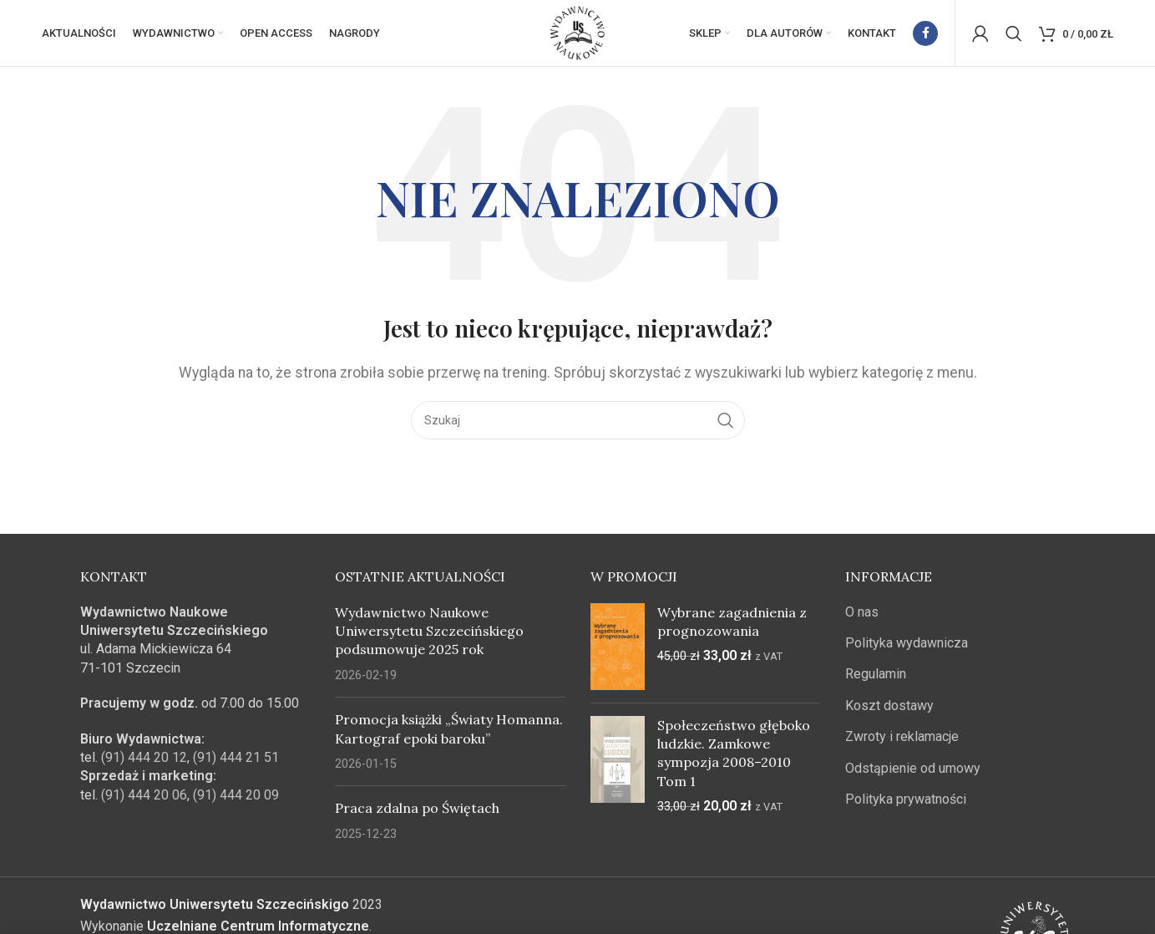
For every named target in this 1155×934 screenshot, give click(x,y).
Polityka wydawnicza (906, 644)
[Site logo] (578, 32)
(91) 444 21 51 (236, 758)
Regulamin (875, 675)
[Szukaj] (1014, 33)
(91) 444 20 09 (236, 796)
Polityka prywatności (905, 800)
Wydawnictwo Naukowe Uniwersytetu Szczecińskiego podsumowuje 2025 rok (429, 631)
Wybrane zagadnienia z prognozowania (732, 621)
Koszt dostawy (889, 706)
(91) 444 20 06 (144, 796)
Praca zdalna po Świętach (417, 808)
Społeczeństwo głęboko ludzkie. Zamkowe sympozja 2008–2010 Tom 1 (733, 753)
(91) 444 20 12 (144, 758)
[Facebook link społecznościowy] (925, 33)
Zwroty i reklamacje (902, 737)
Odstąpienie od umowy (912, 768)
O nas (862, 612)
